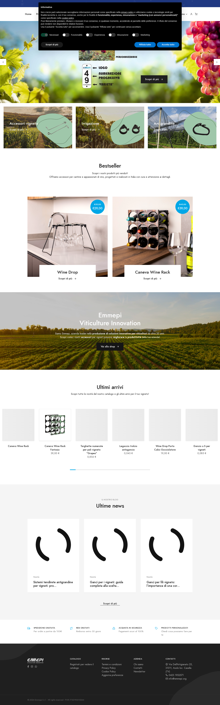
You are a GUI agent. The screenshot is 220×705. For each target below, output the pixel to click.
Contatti (138, 668)
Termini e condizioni (112, 664)
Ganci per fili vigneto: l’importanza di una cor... (163, 584)
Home (28, 14)
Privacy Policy (109, 668)
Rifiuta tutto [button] (145, 44)
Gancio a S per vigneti (201, 447)
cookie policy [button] (68, 18)
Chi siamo (138, 664)
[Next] (217, 62)
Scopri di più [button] (52, 44)
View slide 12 (136, 469)
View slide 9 (118, 469)
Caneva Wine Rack (18, 446)
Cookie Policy (109, 671)
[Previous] (3, 62)
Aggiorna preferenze (112, 675)
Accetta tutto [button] (168, 44)
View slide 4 (90, 469)
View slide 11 (130, 469)
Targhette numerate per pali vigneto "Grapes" (92, 449)
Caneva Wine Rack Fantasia (55, 447)
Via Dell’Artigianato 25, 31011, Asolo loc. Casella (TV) (179, 668)
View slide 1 (73, 469)
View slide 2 (78, 469)
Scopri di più (154, 79)
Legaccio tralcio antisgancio (128, 447)
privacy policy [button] (127, 12)
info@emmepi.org (176, 678)
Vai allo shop (110, 346)
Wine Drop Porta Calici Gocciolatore (165, 447)
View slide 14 (147, 469)
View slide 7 (107, 469)
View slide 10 (124, 469)
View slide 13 (141, 469)
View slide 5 (95, 469)
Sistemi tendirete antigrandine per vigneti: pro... (53, 584)
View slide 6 (101, 469)
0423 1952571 (175, 675)
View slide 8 (113, 469)
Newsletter (139, 671)
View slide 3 (84, 469)
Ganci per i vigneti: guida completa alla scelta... (106, 584)
